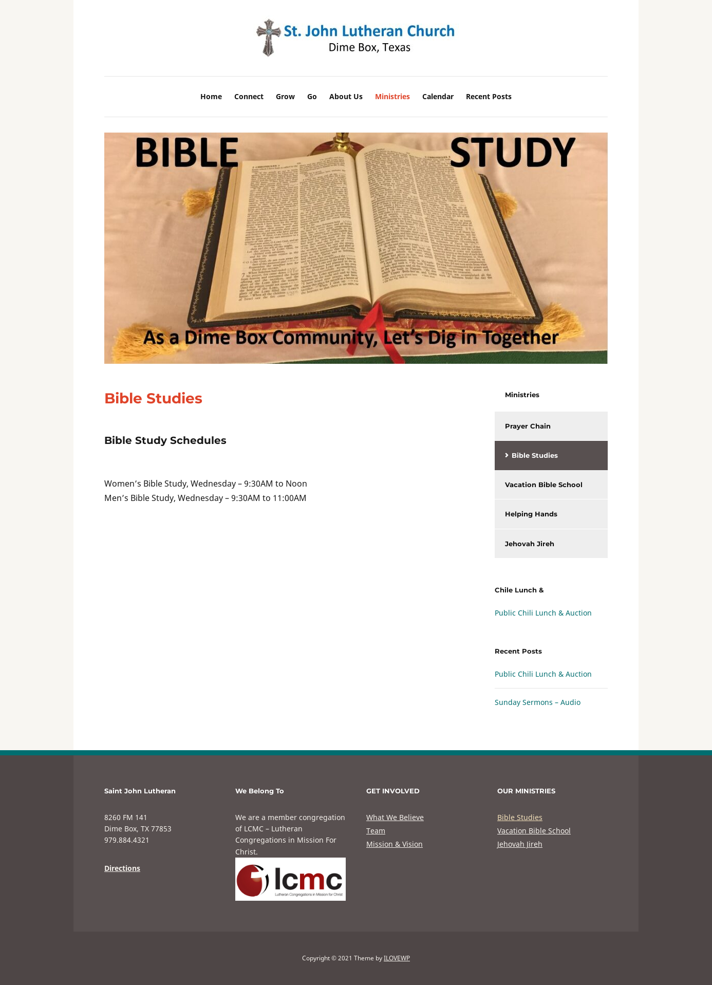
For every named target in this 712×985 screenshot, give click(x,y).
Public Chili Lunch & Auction (543, 613)
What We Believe (395, 817)
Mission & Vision (394, 844)
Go (312, 96)
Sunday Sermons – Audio (537, 702)
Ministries (392, 96)
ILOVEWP (397, 958)
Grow (285, 96)
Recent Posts (489, 96)
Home (211, 96)
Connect (249, 96)
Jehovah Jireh (529, 544)
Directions (122, 868)
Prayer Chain (528, 426)
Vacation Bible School (544, 484)
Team (375, 830)
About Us (346, 96)
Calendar (438, 96)
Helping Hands (531, 514)
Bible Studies (535, 455)
